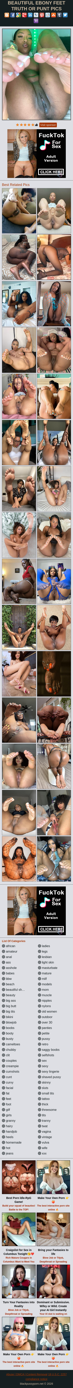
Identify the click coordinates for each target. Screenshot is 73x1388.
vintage (45, 1137)
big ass (9, 1000)
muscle (45, 995)
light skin (46, 962)
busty (7, 1038)
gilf (6, 1109)
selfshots (46, 1055)
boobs (8, 1028)
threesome (47, 1109)
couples (9, 1060)
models (45, 984)
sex (42, 1060)
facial (7, 1088)
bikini (7, 1017)
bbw (7, 978)
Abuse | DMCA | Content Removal (26, 1374)
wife (42, 1148)
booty (8, 1033)
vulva (43, 1142)
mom (43, 989)
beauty (8, 995)
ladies (44, 946)
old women (47, 1011)
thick (43, 1104)
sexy (43, 1066)
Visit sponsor (48, 125)
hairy (7, 1126)
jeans (7, 1153)
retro (43, 1044)
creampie (10, 1066)
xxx (42, 1153)
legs (43, 951)
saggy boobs (49, 1049)
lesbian (45, 957)
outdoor (45, 1017)
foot (6, 1104)
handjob (9, 1131)
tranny (44, 1120)
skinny (44, 1082)
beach (8, 984)
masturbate (47, 968)
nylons (44, 1006)
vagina (44, 1131)
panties (45, 1028)
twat (43, 1126)
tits (42, 1115)
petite (44, 1033)
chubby (9, 1049)
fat (5, 1093)
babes (8, 973)
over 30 (45, 1022)
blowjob (9, 1022)
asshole (9, 968)
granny (8, 1120)
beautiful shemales (17, 989)
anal (7, 957)
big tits (8, 1011)
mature (45, 973)
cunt (7, 1077)
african (8, 946)
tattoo (44, 1098)
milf (42, 978)
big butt (9, 1006)
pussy (44, 1038)
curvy (7, 1082)
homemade (12, 1142)
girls (7, 1115)
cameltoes (11, 1044)
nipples (45, 1000)
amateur (9, 951)
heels (7, 1137)
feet (6, 1098)
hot (6, 1148)
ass (6, 962)
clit (6, 1055)
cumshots (10, 1071)
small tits (46, 1093)
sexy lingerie (48, 1071)
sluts (43, 1088)
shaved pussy (49, 1077)
